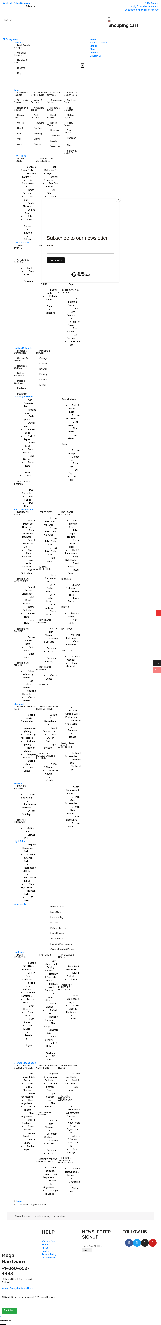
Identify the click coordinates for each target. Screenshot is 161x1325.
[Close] (118, 199)
